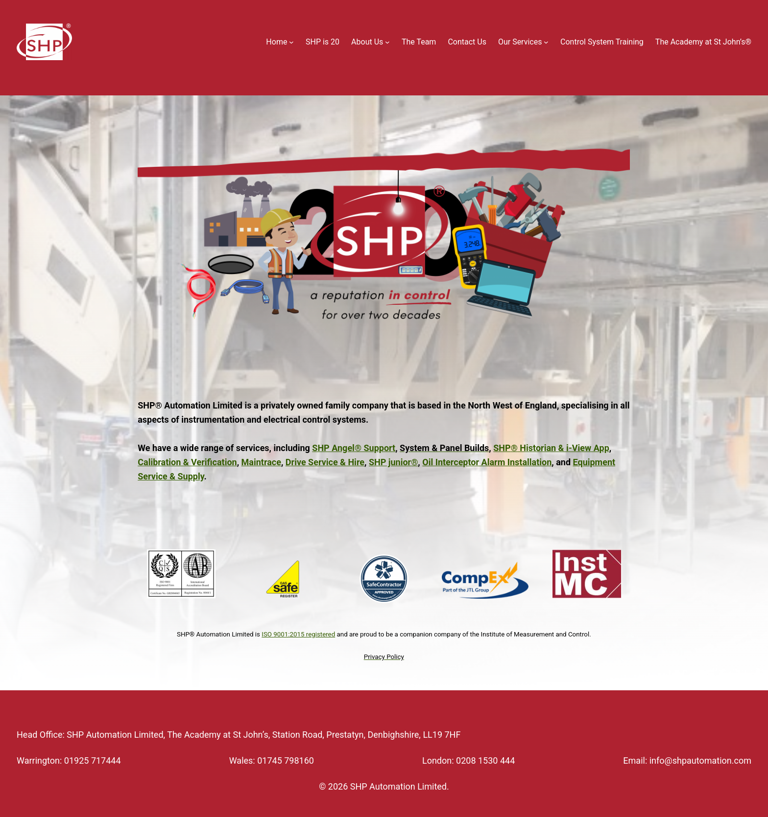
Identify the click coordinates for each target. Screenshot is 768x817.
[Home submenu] (291, 42)
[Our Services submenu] (546, 42)
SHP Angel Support (353, 448)
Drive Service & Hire (325, 462)
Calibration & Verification (187, 462)
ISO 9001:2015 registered (298, 634)
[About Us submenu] (387, 42)
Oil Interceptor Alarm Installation (487, 462)
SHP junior (393, 462)
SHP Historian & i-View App (551, 448)
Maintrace (261, 462)
